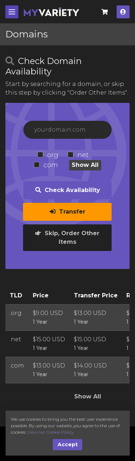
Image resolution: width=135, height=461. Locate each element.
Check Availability (67, 190)
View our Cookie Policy (50, 432)
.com (50, 165)
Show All (85, 164)
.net (82, 155)
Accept (68, 444)
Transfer (67, 211)
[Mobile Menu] (11, 11)
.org (52, 155)
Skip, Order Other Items (67, 237)
